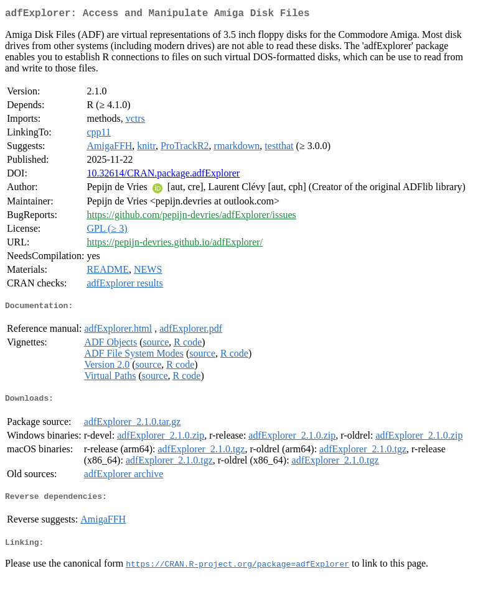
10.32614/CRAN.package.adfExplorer (163, 175)
